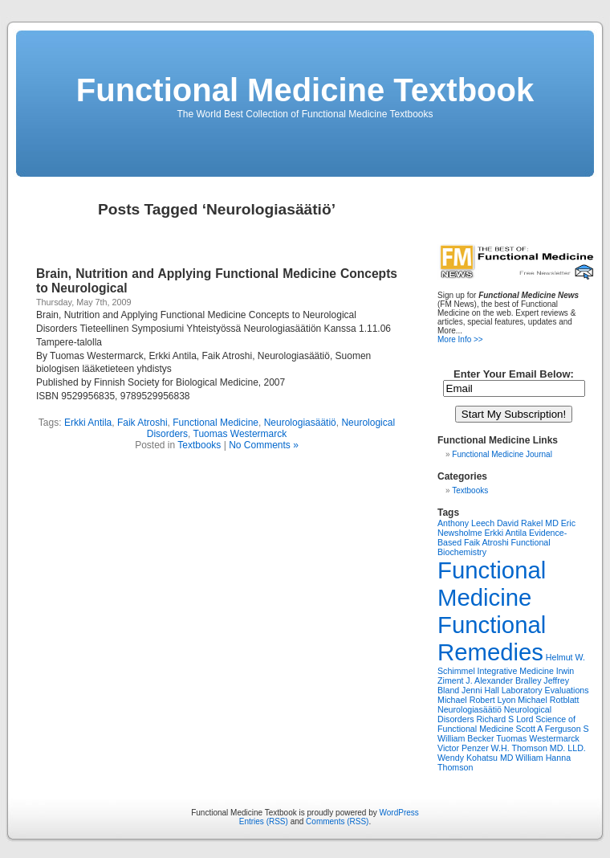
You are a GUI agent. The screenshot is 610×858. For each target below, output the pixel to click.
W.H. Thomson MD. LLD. (538, 748)
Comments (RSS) (337, 821)
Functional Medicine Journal (502, 454)
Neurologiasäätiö (300, 422)
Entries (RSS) (263, 821)
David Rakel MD (528, 523)
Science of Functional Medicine (506, 723)
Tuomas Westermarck (240, 433)
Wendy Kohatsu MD (475, 757)
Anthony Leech (465, 523)
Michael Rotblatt (548, 700)
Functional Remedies (491, 638)
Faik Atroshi (142, 422)
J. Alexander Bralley (503, 680)
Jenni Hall (480, 690)
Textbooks (199, 445)
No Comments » (264, 445)
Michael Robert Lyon (476, 700)
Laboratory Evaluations (545, 690)
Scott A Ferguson (548, 728)
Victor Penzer (463, 748)
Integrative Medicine (516, 671)
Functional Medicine (215, 422)
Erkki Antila (88, 422)
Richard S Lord (504, 719)
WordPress (399, 812)
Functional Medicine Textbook (305, 90)
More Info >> (460, 339)
